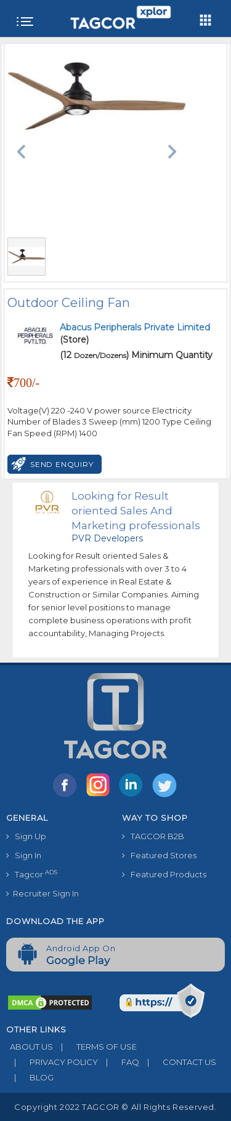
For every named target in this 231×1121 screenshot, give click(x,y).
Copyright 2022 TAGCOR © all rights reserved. (115, 1107)
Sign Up (26, 836)
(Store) (135, 333)
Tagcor (31, 874)
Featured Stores (159, 855)
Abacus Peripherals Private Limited (135, 327)
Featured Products (164, 874)
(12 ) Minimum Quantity (136, 355)
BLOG (30, 1077)
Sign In (23, 855)
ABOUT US (29, 1046)
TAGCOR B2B (153, 836)
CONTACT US (177, 1062)
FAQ (118, 1062)
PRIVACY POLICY (52, 1062)
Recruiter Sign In (42, 893)
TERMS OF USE (95, 1046)
